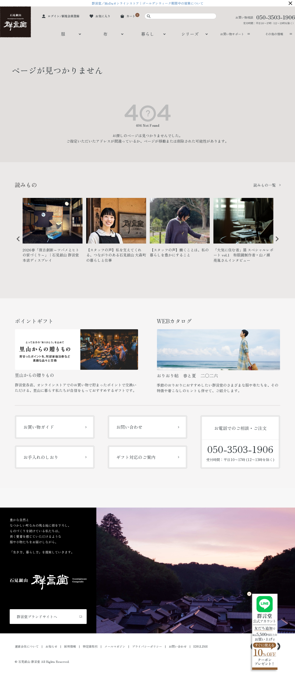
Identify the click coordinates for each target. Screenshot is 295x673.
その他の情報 (274, 34)
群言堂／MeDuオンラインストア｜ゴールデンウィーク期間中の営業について (148, 3)
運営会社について (27, 646)
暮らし (147, 34)
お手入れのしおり (40, 457)
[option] (53, 232)
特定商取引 (90, 646)
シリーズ (190, 34)
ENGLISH (200, 646)
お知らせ (51, 646)
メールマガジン (114, 646)
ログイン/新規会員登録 (64, 16)
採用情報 (70, 646)
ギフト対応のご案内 (136, 457)
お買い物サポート (232, 34)
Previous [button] (16, 242)
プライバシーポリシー (147, 646)
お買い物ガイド (38, 427)
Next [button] (275, 242)
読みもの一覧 (265, 185)
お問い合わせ (129, 427)
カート (130, 16)
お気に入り (102, 16)
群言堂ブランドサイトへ (37, 616)
